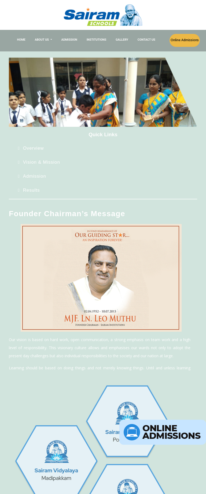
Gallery (122, 39)
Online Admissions (185, 40)
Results (31, 190)
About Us (42, 39)
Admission (69, 39)
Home (21, 39)
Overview (33, 148)
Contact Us (146, 39)
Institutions (96, 39)
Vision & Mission (41, 162)
